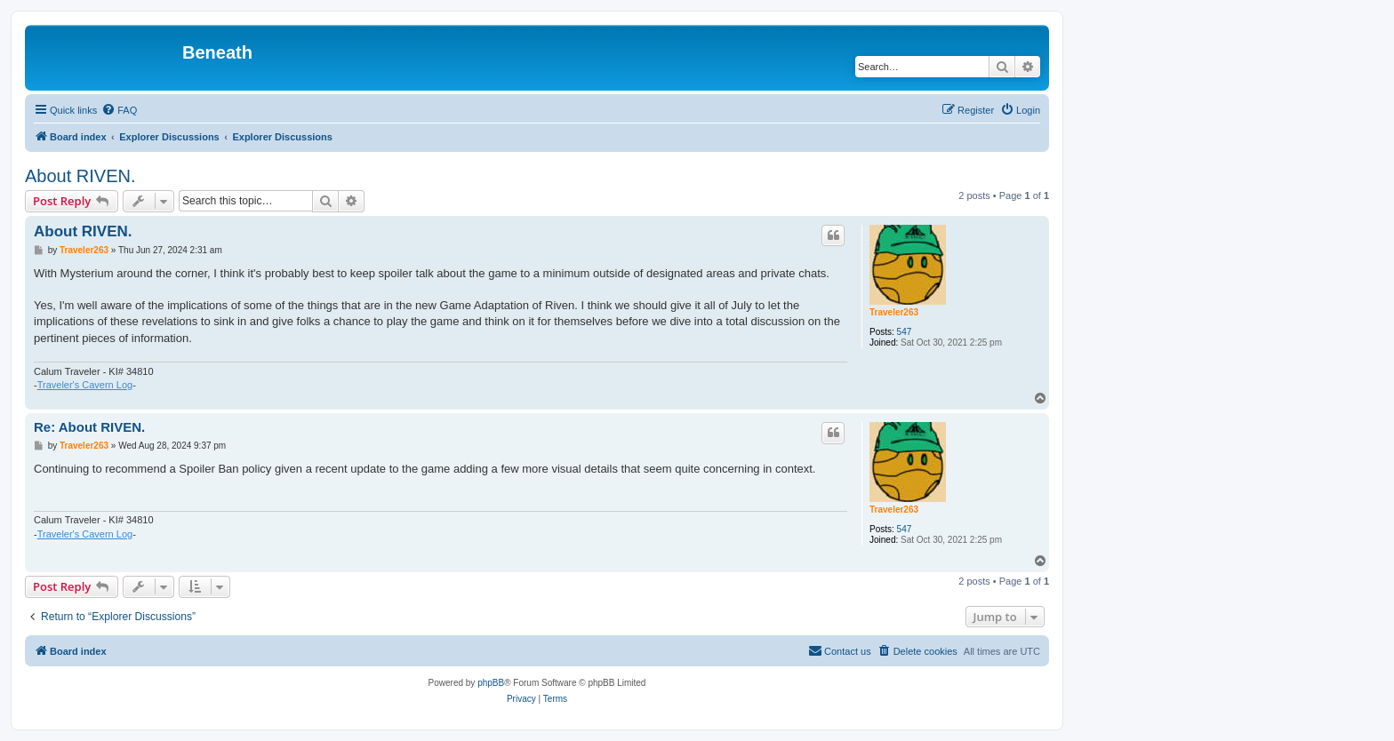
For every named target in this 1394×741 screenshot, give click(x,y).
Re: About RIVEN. (89, 426)
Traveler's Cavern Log (84, 384)
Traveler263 (893, 312)
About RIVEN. (80, 176)
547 (904, 332)
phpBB (490, 683)
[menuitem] (119, 110)
